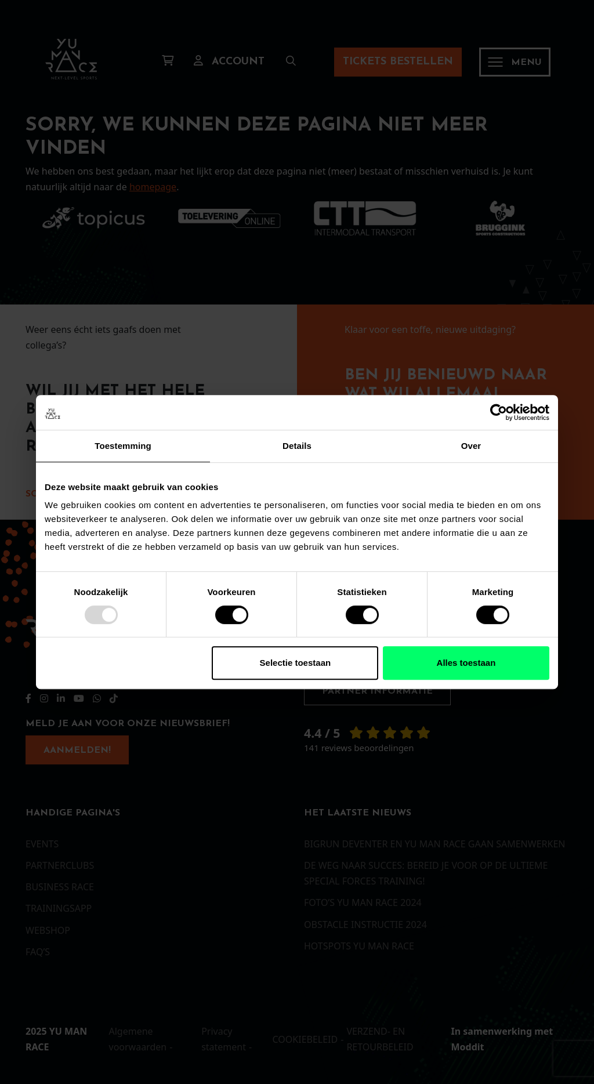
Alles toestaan (466, 663)
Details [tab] (297, 446)
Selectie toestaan (295, 663)
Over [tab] (471, 446)
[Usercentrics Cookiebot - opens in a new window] (498, 412)
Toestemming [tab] (123, 446)
